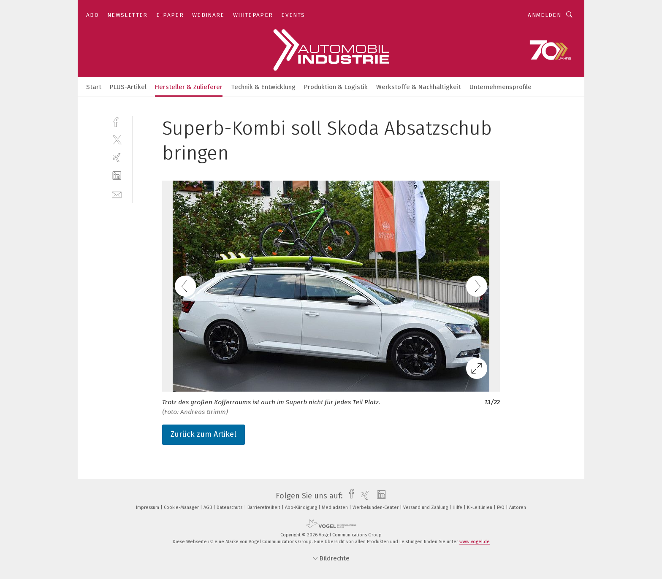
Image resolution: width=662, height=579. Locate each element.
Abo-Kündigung (301, 507)
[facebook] (116, 121)
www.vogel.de (474, 541)
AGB (208, 507)
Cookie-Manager (182, 507)
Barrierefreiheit (264, 507)
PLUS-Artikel (128, 87)
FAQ (501, 507)
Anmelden (544, 15)
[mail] (116, 194)
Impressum (148, 507)
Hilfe (458, 507)
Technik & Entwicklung (263, 87)
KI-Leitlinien (480, 507)
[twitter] (116, 139)
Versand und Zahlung (426, 507)
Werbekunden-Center (376, 507)
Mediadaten (335, 507)
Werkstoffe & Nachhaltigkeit (418, 87)
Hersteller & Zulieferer (188, 87)
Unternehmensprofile (500, 87)
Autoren (517, 507)
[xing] (116, 157)
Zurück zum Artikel (203, 434)
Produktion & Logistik (336, 87)
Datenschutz (230, 507)
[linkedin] (116, 175)
